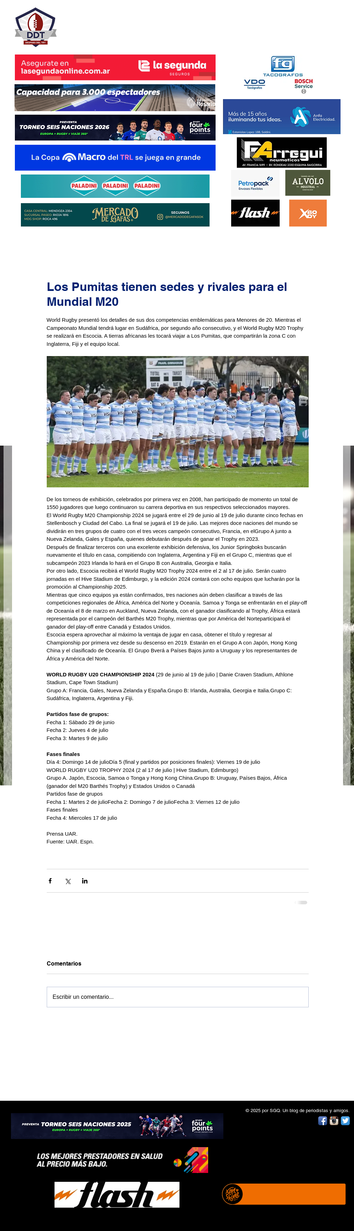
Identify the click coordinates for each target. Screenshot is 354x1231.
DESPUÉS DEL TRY (110, 23)
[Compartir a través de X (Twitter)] (67, 880)
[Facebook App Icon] (322, 1120)
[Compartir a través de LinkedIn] (84, 880)
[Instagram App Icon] (334, 1120)
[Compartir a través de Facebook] (50, 880)
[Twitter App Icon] (345, 1120)
